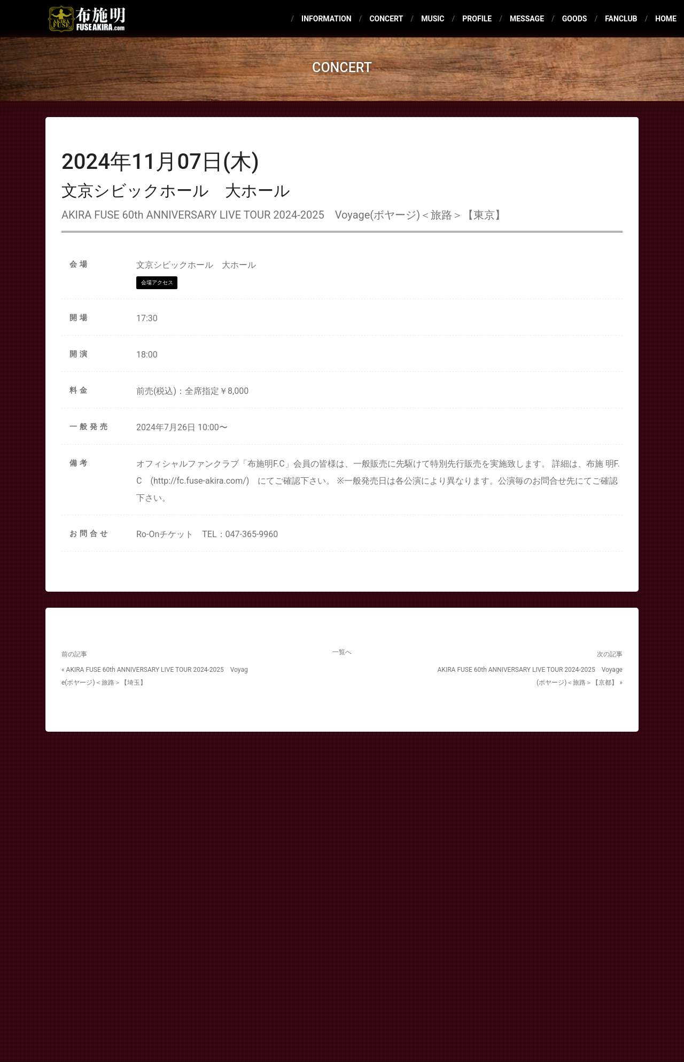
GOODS (574, 18)
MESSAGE (527, 18)
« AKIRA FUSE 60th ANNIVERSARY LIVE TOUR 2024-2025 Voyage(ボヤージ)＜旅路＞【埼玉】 (154, 676)
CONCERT (386, 18)
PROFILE (477, 18)
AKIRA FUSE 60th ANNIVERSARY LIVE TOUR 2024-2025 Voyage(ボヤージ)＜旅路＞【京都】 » (530, 676)
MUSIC (432, 18)
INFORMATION (326, 18)
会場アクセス (157, 282)
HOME (666, 18)
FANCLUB (621, 18)
